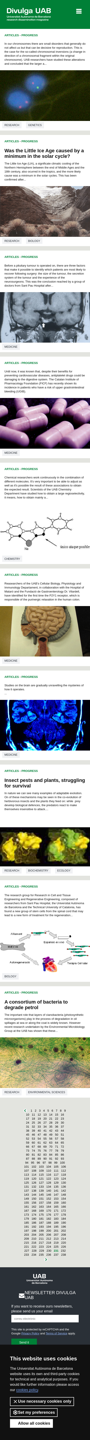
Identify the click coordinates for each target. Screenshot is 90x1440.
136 (63, 1186)
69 (44, 1146)
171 (56, 1210)
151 (41, 1198)
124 (63, 1178)
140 (48, 1190)
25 (33, 1122)
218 (48, 1242)
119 (26, 1178)
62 (44, 1142)
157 (41, 1202)
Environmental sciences (46, 1092)
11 (33, 1114)
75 (39, 1150)
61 (39, 1142)
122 (48, 1178)
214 (63, 1238)
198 (34, 1230)
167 (26, 1210)
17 (27, 1118)
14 (50, 1114)
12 (39, 1114)
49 (50, 1134)
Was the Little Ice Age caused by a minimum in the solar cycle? (44, 153)
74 (33, 1150)
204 (34, 1234)
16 (62, 1114)
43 (56, 1130)
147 (56, 1194)
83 (44, 1154)
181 (41, 1218)
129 (56, 1182)
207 (56, 1234)
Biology (34, 241)
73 (27, 1150)
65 (62, 1142)
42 (50, 1130)
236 (48, 1254)
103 (41, 1166)
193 (41, 1226)
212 (48, 1238)
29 (56, 1122)
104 (48, 1166)
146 (48, 1194)
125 (26, 1182)
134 (48, 1186)
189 (56, 1222)
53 (33, 1138)
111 (56, 1170)
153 (56, 1198)
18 (33, 1118)
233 (26, 1254)
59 (27, 1142)
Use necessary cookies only (42, 1401)
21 (50, 1118)
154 (63, 1198)
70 (50, 1146)
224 (48, 1246)
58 (62, 1138)
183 (56, 1218)
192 (34, 1226)
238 (63, 1254)
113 (26, 1174)
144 (34, 1194)
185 (26, 1222)
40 (39, 1130)
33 (39, 1126)
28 (50, 1122)
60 (33, 1142)
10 (27, 1114)
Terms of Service (56, 1333)
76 (44, 1150)
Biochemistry (38, 870)
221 (26, 1246)
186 (34, 1222)
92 (56, 1158)
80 (27, 1154)
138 (34, 1190)
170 (48, 1210)
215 (26, 1242)
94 (26, 1162)
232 (63, 1250)
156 (34, 1202)
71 (56, 1146)
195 (56, 1226)
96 (38, 1162)
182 (48, 1218)
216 (34, 1242)
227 (26, 1250)
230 (48, 1250)
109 (41, 1170)
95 (32, 1162)
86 (62, 1154)
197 (26, 1230)
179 (26, 1218)
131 (26, 1186)
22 (56, 1118)
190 (63, 1222)
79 (62, 1150)
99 (55, 1162)
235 (41, 1254)
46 (33, 1134)
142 (63, 1190)
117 (56, 1174)
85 (56, 1154)
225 (56, 1246)
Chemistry (12, 558)
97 (44, 1162)
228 (34, 1250)
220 (63, 1242)
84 (50, 1154)
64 (56, 1142)
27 (44, 1122)
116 (48, 1174)
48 (44, 1134)
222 (34, 1246)
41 (44, 1130)
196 (63, 1226)
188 (48, 1222)
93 (62, 1158)
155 (26, 1202)
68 (39, 1146)
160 (63, 1202)
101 (26, 1166)
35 (50, 1126)
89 (39, 1158)
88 (33, 1158)
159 (56, 1202)
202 (63, 1230)
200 (48, 1230)
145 (41, 1194)
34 (44, 1126)
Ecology (63, 870)
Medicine (11, 346)
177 (56, 1214)
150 (34, 1198)
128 (48, 1182)
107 (26, 1170)
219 (56, 1242)
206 (48, 1234)
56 (50, 1138)
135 (56, 1186)
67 (33, 1146)
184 (63, 1218)
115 (41, 1174)
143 (26, 1194)
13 (44, 1114)
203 (26, 1234)
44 (62, 1130)
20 (44, 1118)
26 (39, 1122)
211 (41, 1238)
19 (39, 1118)
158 (48, 1202)
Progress (30, 35)
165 (56, 1206)
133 (41, 1186)
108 (34, 1170)
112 (63, 1170)
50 (56, 1134)
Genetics (35, 125)
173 (26, 1214)
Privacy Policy (30, 1333)
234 (34, 1254)
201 (56, 1230)
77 (50, 1150)
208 (63, 1234)
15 (56, 1114)
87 (27, 1158)
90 (44, 1158)
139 (41, 1190)
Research (11, 125)
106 (63, 1166)
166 (63, 1206)
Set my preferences (34, 1412)
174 (34, 1214)
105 (56, 1166)
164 (48, 1206)
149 (26, 1198)
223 (41, 1246)
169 (41, 1210)
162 (34, 1206)
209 (26, 1238)
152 (48, 1198)
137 (26, 1190)
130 (63, 1182)
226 (63, 1246)
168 (34, 1210)
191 (26, 1226)
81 (33, 1154)
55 (44, 1138)
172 (63, 1210)
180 (34, 1218)
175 (41, 1214)
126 (34, 1182)
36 (56, 1126)
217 (41, 1242)
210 (34, 1238)
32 (33, 1126)
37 (62, 1126)
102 (34, 1166)
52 (27, 1138)
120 (34, 1178)
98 (50, 1162)
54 (39, 1138)
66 (27, 1146)
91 (50, 1158)
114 (34, 1174)
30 (62, 1122)
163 (41, 1206)
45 (27, 1134)
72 (62, 1146)
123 (56, 1178)
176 (48, 1214)
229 (41, 1250)
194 (48, 1226)
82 (39, 1154)
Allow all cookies (31, 1423)
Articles (11, 35)
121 (41, 1178)
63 (50, 1142)
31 (27, 1126)
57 (56, 1138)
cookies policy (27, 1390)
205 (41, 1234)
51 (62, 1134)
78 (56, 1150)
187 (41, 1222)
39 (33, 1130)
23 (62, 1118)
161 (26, 1206)
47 (39, 1134)
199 (41, 1230)
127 (41, 1182)
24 (27, 1122)
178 (63, 1214)
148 (63, 1194)
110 (48, 1170)
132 (34, 1186)
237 (56, 1254)
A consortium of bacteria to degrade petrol (36, 1004)
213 (56, 1238)
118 (63, 1174)
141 (56, 1190)
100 (62, 1162)
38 (27, 1130)
